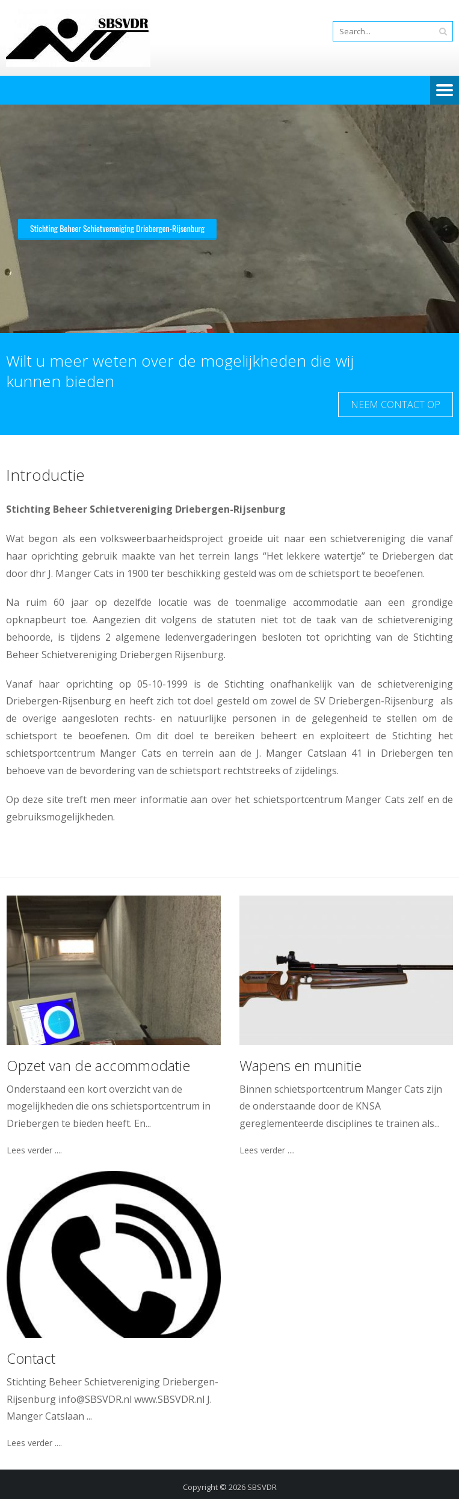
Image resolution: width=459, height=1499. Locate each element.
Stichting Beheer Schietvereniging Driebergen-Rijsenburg (117, 228)
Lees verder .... (34, 1150)
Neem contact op (395, 404)
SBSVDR (262, 1487)
